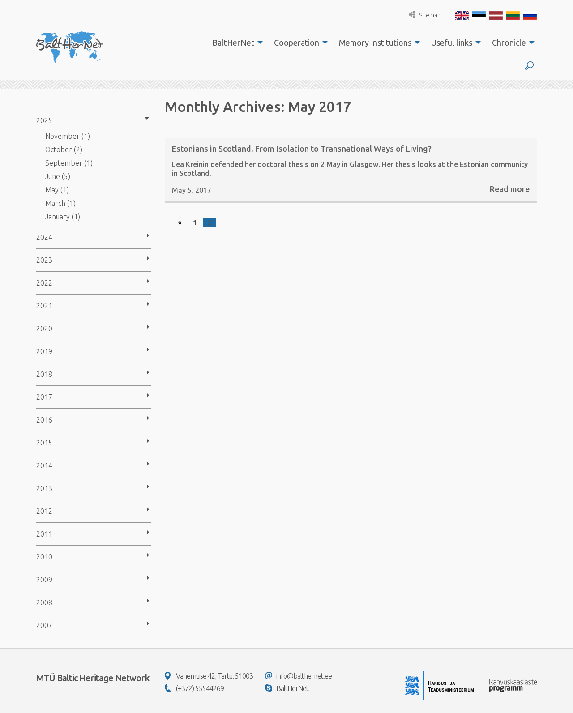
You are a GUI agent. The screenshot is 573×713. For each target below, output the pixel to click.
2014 (44, 465)
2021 (44, 306)
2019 (44, 351)
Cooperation (296, 42)
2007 (44, 625)
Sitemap (425, 15)
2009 (44, 580)
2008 (44, 602)
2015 (44, 443)
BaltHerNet (233, 42)
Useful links (451, 42)
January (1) (62, 217)
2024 (44, 237)
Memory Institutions (375, 42)
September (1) (69, 163)
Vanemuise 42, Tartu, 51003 (209, 676)
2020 (44, 328)
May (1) (57, 190)
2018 (44, 374)
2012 (44, 511)
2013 (44, 488)
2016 (44, 420)
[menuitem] (235, 42)
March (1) (60, 203)
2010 (44, 557)
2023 (44, 260)
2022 (44, 283)
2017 (44, 397)
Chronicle (509, 42)
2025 (44, 120)
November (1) (67, 136)
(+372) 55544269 (194, 688)
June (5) (57, 176)
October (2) (63, 149)
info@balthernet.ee (298, 676)
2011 (44, 534)
